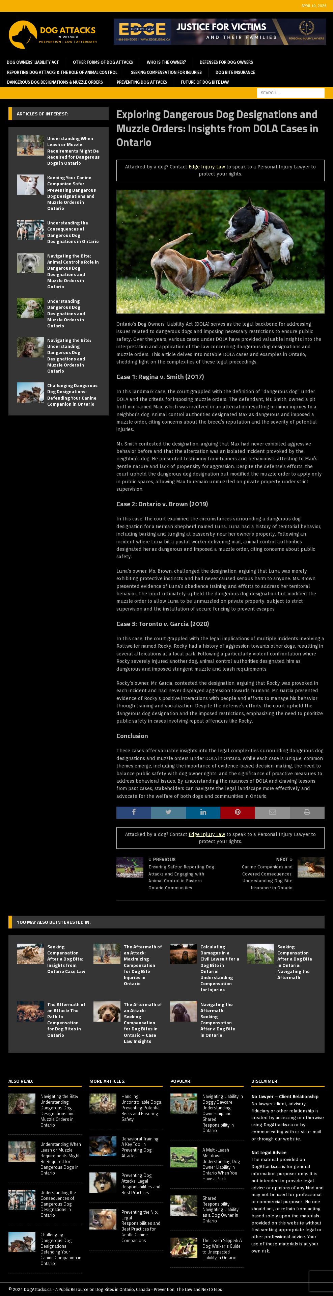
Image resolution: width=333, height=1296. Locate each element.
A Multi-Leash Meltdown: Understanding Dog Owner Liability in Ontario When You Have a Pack (221, 1164)
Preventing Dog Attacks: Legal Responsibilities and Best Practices (140, 1184)
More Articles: (107, 1080)
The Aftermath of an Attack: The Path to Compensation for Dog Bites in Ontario (66, 1019)
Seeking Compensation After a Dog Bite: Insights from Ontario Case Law (66, 959)
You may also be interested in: (54, 921)
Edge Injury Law (207, 166)
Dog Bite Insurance (235, 72)
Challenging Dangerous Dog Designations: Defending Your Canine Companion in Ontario (72, 394)
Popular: (181, 1080)
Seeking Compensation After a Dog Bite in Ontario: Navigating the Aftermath (294, 962)
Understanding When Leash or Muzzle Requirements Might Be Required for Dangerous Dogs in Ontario (73, 150)
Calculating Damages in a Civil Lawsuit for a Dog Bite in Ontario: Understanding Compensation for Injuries (219, 968)
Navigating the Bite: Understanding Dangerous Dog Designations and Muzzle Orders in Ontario (69, 355)
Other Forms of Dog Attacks (103, 62)
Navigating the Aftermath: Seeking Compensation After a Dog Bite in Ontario (217, 1019)
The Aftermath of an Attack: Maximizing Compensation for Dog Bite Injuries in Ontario (143, 965)
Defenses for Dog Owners (226, 62)
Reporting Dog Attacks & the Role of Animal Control (62, 72)
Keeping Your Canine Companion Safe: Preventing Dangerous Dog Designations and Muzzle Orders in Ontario (71, 193)
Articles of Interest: (42, 113)
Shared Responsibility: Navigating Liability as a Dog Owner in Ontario (220, 1209)
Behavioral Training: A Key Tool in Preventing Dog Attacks (140, 1147)
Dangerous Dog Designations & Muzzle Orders (55, 82)
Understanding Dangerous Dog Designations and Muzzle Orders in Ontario (66, 313)
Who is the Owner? (166, 62)
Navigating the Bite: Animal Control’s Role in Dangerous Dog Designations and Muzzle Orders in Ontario (73, 271)
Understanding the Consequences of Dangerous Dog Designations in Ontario (73, 232)
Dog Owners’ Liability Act (33, 62)
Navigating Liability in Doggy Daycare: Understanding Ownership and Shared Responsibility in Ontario (222, 1113)
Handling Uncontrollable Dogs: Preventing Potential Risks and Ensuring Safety (141, 1108)
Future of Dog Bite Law (205, 82)
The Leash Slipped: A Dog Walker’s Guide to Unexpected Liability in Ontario (222, 1249)
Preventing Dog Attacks (142, 82)
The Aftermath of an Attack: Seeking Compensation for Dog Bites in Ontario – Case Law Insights (143, 1023)
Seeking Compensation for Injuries (166, 72)
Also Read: (20, 1080)
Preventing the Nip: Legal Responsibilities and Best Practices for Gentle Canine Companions (140, 1226)
